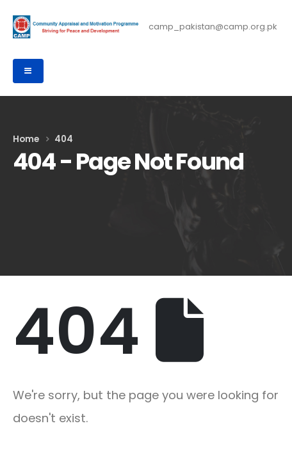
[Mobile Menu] (28, 71)
